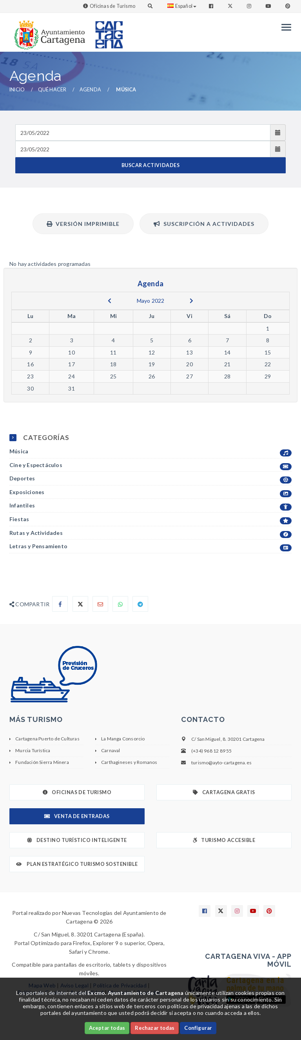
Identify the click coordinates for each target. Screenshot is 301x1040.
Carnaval (110, 750)
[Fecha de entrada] (142, 132)
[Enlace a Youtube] (268, 6)
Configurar (198, 1028)
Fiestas (150, 519)
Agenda (90, 90)
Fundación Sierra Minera (42, 762)
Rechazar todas (154, 1028)
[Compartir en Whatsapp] (120, 604)
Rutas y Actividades (150, 533)
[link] (47, 31)
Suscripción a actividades (204, 223)
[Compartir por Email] (100, 604)
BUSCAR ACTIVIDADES (150, 165)
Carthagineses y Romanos (129, 762)
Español (181, 6)
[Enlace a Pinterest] (288, 6)
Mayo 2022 (151, 300)
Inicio (17, 90)
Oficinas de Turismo (112, 6)
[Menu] (284, 27)
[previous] (109, 300)
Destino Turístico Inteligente (77, 840)
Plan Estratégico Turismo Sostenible (77, 864)
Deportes (150, 478)
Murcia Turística (32, 750)
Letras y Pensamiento (150, 546)
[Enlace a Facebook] (212, 6)
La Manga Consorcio (123, 739)
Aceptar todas (107, 1028)
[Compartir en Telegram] (140, 604)
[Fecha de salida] (142, 149)
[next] (191, 300)
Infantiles (150, 505)
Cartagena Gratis (224, 792)
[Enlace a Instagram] (250, 6)
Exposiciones (150, 492)
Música (150, 451)
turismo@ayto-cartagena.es (221, 762)
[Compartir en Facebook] (60, 604)
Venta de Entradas (76, 816)
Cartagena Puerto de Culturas (47, 739)
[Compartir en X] (80, 604)
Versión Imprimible (83, 223)
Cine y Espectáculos (150, 465)
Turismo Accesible (224, 840)
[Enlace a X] (221, 911)
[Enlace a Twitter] (231, 6)
